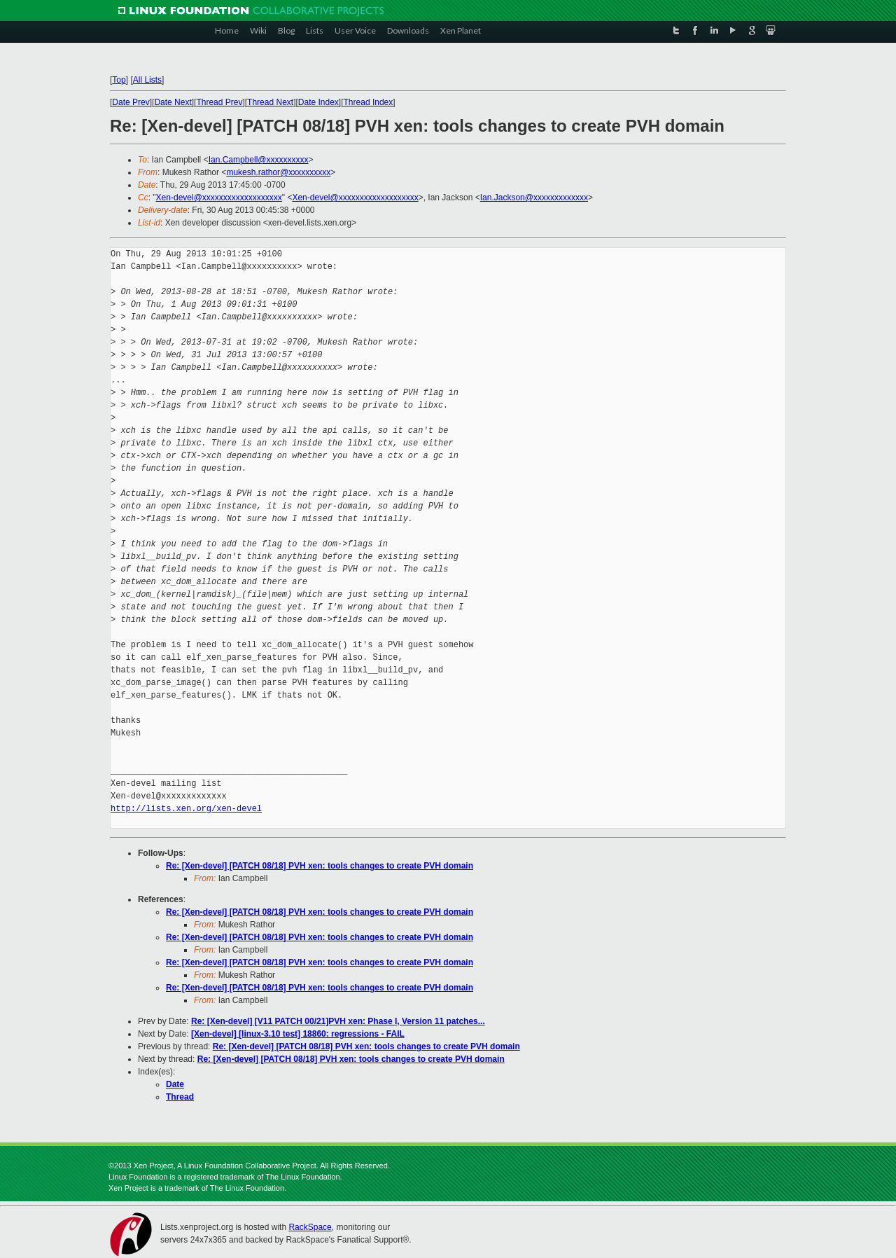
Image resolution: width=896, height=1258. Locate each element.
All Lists (147, 80)
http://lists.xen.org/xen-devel (186, 809)
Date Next (172, 102)
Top (118, 80)
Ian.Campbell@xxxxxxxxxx (259, 160)
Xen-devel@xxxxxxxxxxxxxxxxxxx (219, 197)
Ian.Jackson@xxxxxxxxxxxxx (534, 197)
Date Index (318, 102)
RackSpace (309, 1227)
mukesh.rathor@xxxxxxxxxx (278, 172)
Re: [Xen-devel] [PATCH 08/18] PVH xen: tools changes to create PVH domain (319, 866)
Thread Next (270, 102)
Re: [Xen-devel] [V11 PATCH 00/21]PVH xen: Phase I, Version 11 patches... (338, 1021)
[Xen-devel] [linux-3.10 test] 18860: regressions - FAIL (298, 1034)
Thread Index (368, 102)
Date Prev (130, 102)
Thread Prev (219, 102)
